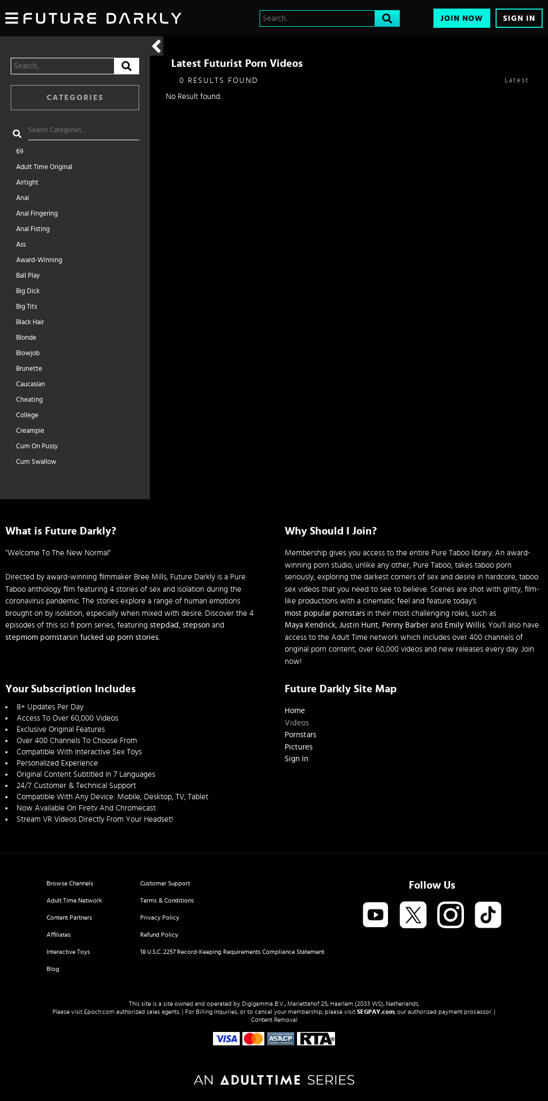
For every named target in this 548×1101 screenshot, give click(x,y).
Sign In (519, 18)
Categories (75, 98)
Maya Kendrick (310, 625)
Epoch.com (99, 1011)
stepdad (164, 625)
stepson (196, 625)
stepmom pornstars (38, 637)
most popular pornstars (325, 613)
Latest (517, 80)
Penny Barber (405, 625)
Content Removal (274, 1019)
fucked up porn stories (119, 637)
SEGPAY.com (375, 1011)
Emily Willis (465, 625)
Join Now (461, 18)
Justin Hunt (358, 625)
